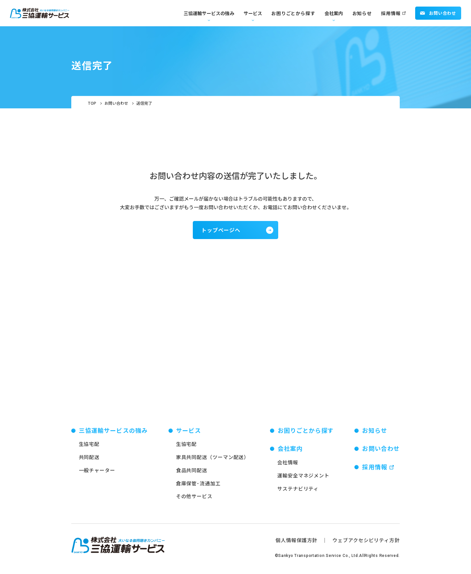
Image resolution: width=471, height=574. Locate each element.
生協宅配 (89, 445)
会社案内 (334, 13)
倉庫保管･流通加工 (198, 484)
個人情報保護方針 (296, 541)
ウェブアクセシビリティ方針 (366, 541)
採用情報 (390, 13)
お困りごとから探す (293, 13)
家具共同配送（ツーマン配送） (212, 458)
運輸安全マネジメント (303, 476)
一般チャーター (97, 471)
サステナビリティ (298, 489)
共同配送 (89, 458)
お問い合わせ (438, 13)
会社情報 (287, 463)
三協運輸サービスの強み (209, 13)
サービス (253, 13)
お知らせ (362, 13)
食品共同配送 (191, 471)
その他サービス (194, 497)
